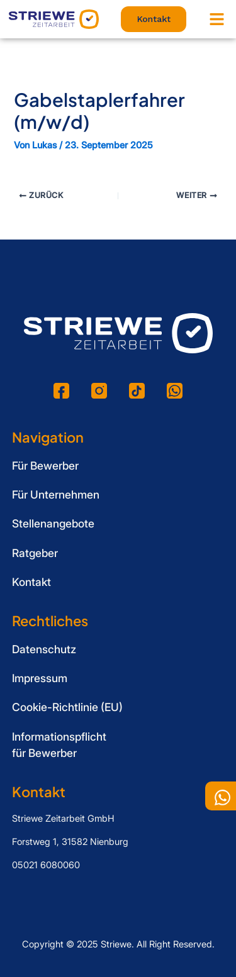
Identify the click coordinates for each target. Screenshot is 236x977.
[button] (217, 19)
